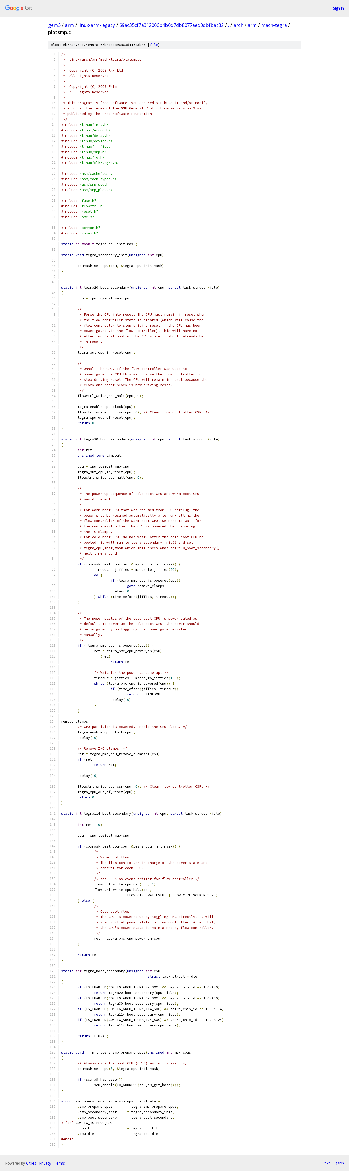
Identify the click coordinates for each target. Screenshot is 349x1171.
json (340, 1163)
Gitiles (31, 1163)
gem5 (54, 25)
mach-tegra (274, 25)
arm (69, 25)
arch (238, 25)
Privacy (45, 1163)
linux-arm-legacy (96, 25)
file (154, 45)
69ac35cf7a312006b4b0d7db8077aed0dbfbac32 (171, 25)
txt (327, 1163)
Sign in (338, 8)
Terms (59, 1163)
